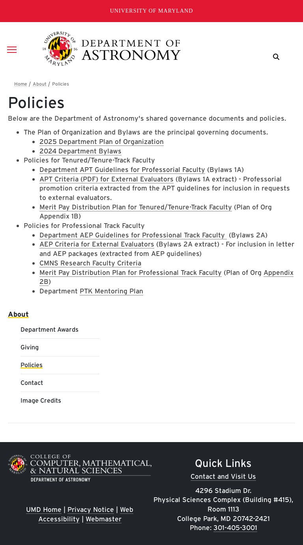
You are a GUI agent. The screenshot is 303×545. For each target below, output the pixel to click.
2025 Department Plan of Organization (101, 141)
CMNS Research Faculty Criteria (90, 263)
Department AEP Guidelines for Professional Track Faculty (133, 235)
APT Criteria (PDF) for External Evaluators (106, 179)
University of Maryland (151, 11)
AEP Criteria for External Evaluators (96, 244)
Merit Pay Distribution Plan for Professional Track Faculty (130, 272)
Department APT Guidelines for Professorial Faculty (122, 169)
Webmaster (104, 519)
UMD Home (44, 509)
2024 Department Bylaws (80, 151)
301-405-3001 (235, 527)
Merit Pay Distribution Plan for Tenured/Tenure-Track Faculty (135, 207)
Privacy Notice (90, 509)
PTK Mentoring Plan (111, 291)
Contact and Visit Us (223, 476)
